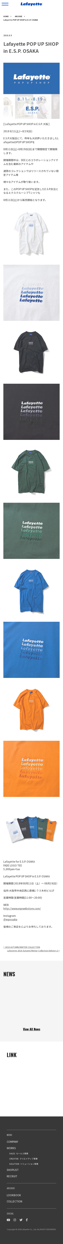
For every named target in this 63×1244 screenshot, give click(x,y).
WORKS (11, 1148)
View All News (31, 1029)
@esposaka (10, 919)
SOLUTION (23, 1163)
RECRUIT (12, 1176)
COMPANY (12, 1141)
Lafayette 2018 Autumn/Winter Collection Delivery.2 (33, 950)
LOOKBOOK (14, 1195)
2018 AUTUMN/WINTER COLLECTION (21, 947)
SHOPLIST (13, 1170)
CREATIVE (23, 1158)
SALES (18, 1153)
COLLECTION (14, 1201)
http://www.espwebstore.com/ (22, 908)
